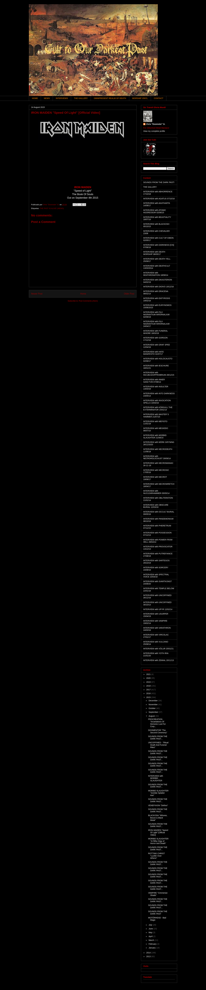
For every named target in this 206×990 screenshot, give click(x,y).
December (153, 700)
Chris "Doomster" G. (155, 124)
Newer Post (36, 294)
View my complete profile (154, 131)
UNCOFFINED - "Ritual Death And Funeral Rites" (158, 744)
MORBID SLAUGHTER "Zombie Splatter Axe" (158, 793)
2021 (148, 674)
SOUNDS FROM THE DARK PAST (157, 912)
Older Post (129, 294)
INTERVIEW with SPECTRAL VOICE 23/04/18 (156, 575)
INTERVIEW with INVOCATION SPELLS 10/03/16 (157, 401)
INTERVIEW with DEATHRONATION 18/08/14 (155, 274)
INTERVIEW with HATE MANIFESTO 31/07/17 (153, 353)
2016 (148, 693)
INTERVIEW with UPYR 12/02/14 (157, 609)
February (153, 944)
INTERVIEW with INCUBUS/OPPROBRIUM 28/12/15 (158, 373)
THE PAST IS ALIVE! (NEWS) (52, 208)
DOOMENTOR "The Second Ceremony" (157, 731)
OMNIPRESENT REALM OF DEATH (110, 98)
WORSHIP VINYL (140, 98)
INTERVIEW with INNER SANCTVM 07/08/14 (154, 380)
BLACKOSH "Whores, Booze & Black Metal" (157, 817)
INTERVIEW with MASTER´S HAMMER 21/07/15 (156, 415)
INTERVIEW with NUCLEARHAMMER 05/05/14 (156, 492)
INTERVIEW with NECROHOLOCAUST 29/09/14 (157, 457)
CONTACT (158, 98)
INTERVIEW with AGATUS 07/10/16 (159, 198)
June (151, 929)
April (151, 936)
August (152, 716)
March (152, 940)
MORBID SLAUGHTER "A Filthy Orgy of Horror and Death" (158, 841)
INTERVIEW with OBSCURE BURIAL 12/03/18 (155, 506)
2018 (148, 686)
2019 (148, 682)
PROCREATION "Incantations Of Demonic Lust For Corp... (157, 722)
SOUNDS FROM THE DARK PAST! (158, 182)
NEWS (47, 98)
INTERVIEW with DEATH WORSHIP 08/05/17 (154, 253)
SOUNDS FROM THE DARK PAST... (157, 737)
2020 (148, 678)
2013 (148, 956)
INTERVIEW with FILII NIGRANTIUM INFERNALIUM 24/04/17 (156, 323)
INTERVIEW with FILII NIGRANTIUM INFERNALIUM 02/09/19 (156, 314)
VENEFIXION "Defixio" (158, 805)
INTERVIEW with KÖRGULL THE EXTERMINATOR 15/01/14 (157, 408)
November (153, 704)
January (152, 948)
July (151, 925)
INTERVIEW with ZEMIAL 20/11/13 (158, 660)
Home (83, 294)
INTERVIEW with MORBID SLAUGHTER (155, 778)
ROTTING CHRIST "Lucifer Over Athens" (156, 855)
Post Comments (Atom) (88, 301)
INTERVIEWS (62, 98)
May (151, 932)
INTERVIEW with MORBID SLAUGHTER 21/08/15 (154, 436)
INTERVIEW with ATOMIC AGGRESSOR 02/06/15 (154, 211)
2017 (148, 689)
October (152, 708)
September (154, 712)
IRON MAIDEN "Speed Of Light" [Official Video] (158, 832)
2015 (148, 697)
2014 (148, 953)
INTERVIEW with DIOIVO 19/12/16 (158, 287)
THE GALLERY (81, 98)
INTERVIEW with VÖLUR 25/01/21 (158, 649)
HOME (35, 98)
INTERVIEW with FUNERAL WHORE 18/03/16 (155, 332)
